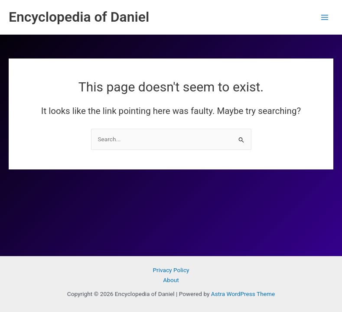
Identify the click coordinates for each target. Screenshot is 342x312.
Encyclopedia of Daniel (79, 17)
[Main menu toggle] (325, 17)
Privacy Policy (171, 269)
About (171, 279)
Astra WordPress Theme (243, 293)
